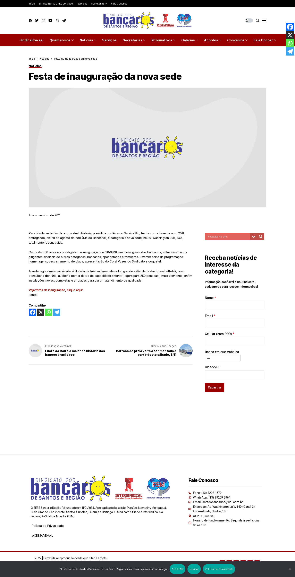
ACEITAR (177, 569)
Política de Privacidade (48, 526)
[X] (40, 312)
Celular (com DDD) (219, 334)
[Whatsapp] (48, 312)
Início (32, 58)
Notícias (44, 58)
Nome (210, 298)
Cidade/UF (212, 367)
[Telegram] (56, 312)
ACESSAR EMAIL (42, 535)
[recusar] (290, 569)
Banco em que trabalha (222, 352)
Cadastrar (214, 387)
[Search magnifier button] (260, 236)
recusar (194, 569)
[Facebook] (32, 312)
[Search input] (228, 236)
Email (210, 316)
